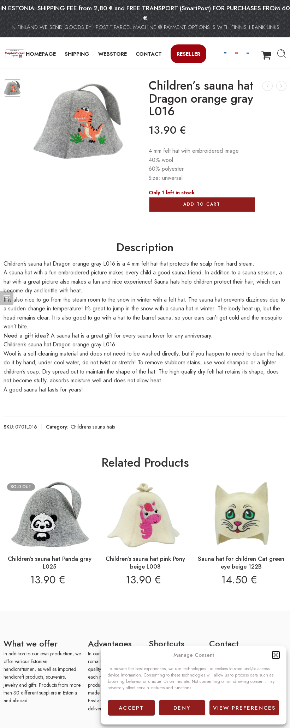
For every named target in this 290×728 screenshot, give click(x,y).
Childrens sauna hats (93, 426)
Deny (181, 708)
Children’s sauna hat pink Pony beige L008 (145, 562)
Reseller (188, 53)
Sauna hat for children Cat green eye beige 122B (241, 562)
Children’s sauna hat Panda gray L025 (49, 562)
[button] (275, 655)
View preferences (244, 708)
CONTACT (149, 53)
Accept (131, 708)
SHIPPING (77, 53)
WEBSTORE (112, 53)
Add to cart (201, 204)
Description (145, 247)
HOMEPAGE (41, 53)
